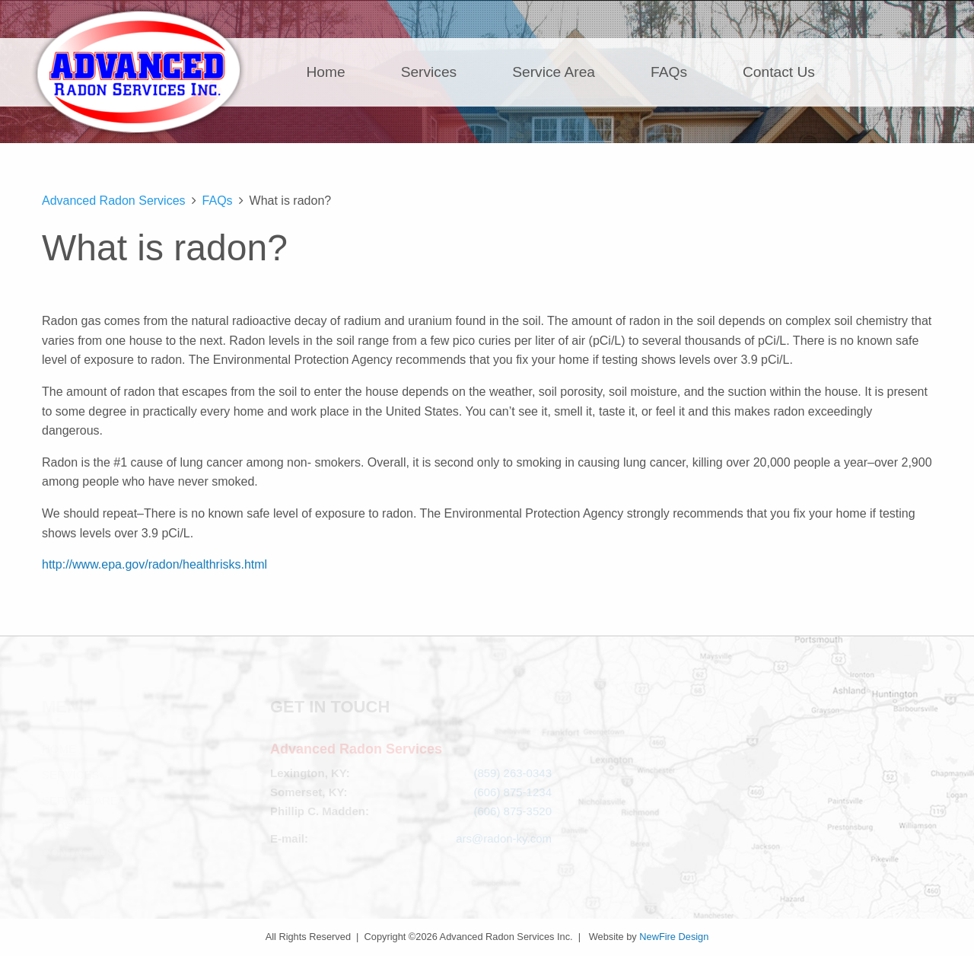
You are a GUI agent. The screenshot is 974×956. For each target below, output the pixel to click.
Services (429, 72)
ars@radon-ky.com (504, 838)
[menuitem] (335, 72)
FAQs (669, 72)
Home (325, 72)
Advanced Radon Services (138, 72)
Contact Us (779, 72)
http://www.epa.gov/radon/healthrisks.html (154, 564)
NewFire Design (673, 936)
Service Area (553, 72)
